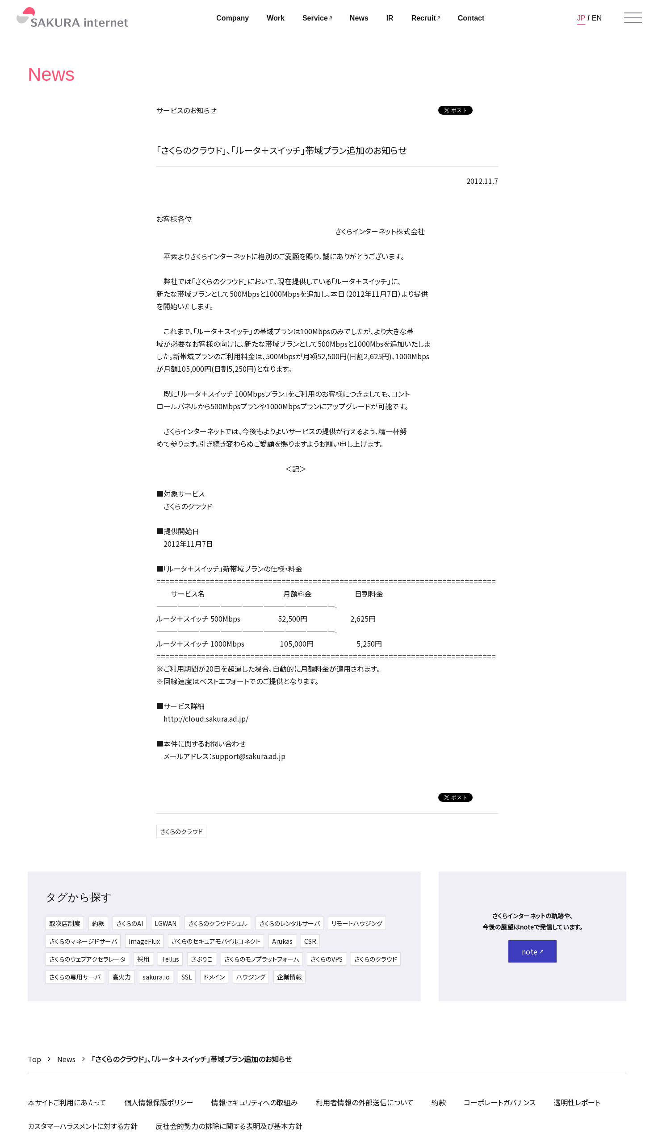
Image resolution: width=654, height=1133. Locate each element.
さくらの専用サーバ (75, 976)
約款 (98, 923)
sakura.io (156, 976)
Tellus (170, 959)
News (66, 1059)
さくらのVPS (326, 959)
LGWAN (165, 923)
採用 (143, 959)
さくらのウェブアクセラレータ (87, 959)
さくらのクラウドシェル (217, 923)
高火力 (121, 976)
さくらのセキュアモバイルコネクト (216, 941)
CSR (310, 941)
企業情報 (289, 976)
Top (34, 1059)
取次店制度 (64, 923)
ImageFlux (144, 941)
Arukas (282, 941)
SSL (186, 976)
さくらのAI (129, 923)
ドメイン (214, 976)
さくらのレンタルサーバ (289, 923)
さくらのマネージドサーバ (83, 941)
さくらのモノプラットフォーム (261, 959)
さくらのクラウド (181, 831)
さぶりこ (202, 959)
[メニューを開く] (633, 18)
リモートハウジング (356, 923)
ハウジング (250, 976)
